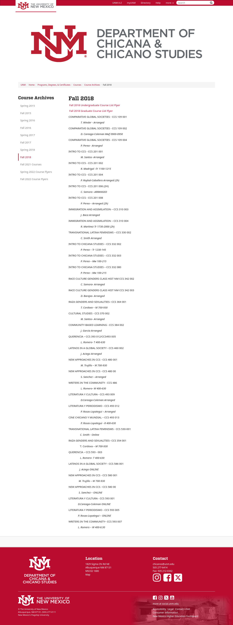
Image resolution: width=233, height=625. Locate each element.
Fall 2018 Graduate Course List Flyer (91, 111)
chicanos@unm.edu (163, 564)
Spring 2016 (27, 120)
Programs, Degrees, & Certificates (54, 84)
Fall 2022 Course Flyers (34, 179)
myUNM (131, 2)
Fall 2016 (25, 127)
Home (32, 84)
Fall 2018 (25, 157)
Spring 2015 (27, 105)
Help (158, 2)
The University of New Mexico (36, 6)
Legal (171, 609)
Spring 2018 (27, 149)
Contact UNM (182, 609)
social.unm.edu (170, 603)
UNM (23, 84)
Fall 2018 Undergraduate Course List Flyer (94, 105)
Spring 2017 (27, 135)
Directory (145, 2)
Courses (77, 84)
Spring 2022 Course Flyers (36, 171)
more (170, 2)
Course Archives (92, 84)
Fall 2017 (25, 142)
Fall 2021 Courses (31, 164)
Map (87, 574)
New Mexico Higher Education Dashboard (175, 616)
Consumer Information (165, 612)
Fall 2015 (25, 113)
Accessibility (159, 609)
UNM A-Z (117, 2)
